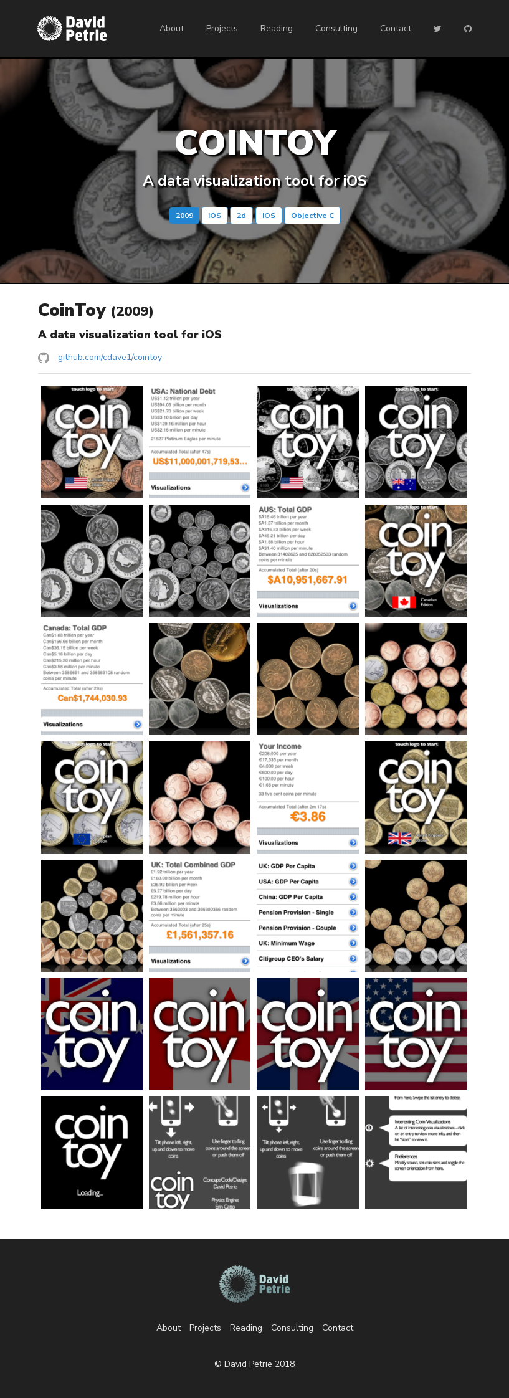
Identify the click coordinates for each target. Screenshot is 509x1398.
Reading (276, 28)
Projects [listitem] (205, 1328)
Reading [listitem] (246, 1328)
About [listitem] (168, 1328)
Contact (395, 28)
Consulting (336, 28)
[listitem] (254, 357)
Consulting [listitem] (292, 1328)
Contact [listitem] (337, 1328)
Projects (222, 28)
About (171, 28)
